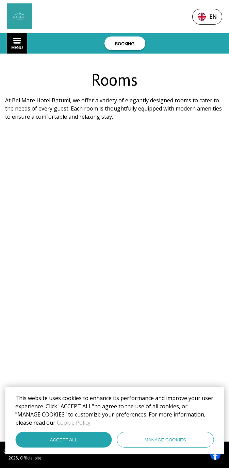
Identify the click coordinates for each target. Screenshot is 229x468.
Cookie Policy (74, 422)
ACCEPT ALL (63, 439)
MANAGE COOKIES (165, 439)
